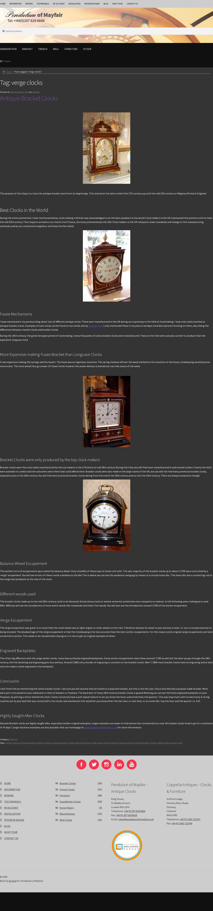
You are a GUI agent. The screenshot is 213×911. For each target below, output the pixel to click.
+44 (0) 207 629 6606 (134, 813)
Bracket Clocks (68, 785)
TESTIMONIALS (43, 3)
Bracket (27, 51)
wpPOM (36, 94)
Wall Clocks (66, 822)
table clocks (163, 745)
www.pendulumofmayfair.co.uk (100, 729)
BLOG (106, 3)
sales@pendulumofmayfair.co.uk (136, 821)
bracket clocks (67, 745)
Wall (56, 51)
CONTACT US (132, 3)
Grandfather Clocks (70, 803)
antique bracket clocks (31, 745)
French (42, 51)
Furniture (71, 51)
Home (9, 73)
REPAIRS (29, 3)
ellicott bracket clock (85, 745)
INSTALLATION (74, 3)
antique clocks (51, 745)
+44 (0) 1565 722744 (181, 825)
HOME (7, 785)
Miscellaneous (67, 816)
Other (87, 51)
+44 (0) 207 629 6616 (126, 817)
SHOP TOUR (117, 3)
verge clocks (176, 745)
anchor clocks (12, 745)
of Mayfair (62, 16)
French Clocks (67, 791)
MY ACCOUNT (59, 3)
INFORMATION (15, 3)
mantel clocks (118, 745)
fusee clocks (103, 745)
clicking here (95, 328)
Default (13, 741)
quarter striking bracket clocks (141, 745)
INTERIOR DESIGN (92, 3)
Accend (12, 883)
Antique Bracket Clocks (29, 100)
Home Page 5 (67, 810)
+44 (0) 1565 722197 (189, 821)
